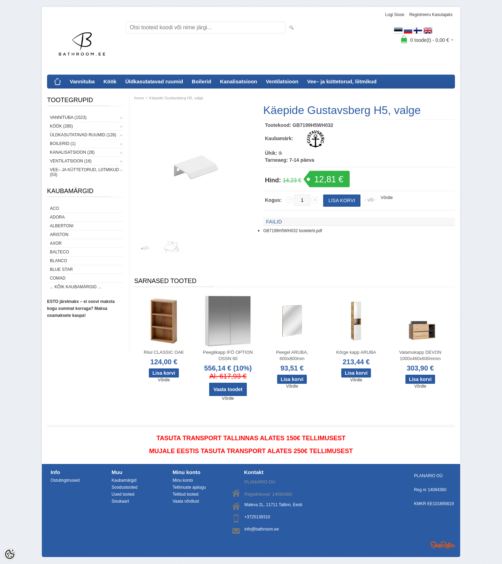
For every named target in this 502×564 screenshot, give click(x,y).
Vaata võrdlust (186, 501)
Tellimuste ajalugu (189, 487)
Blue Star (61, 269)
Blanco (58, 260)
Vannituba (82, 81)
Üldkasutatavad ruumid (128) (83, 134)
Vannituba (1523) (68, 117)
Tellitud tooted (185, 494)
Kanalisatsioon (238, 81)
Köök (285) (61, 126)
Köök (110, 81)
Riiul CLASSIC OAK (164, 352)
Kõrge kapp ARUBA (356, 352)
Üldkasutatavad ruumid (154, 81)
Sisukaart (120, 501)
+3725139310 (257, 517)
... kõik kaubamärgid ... (75, 286)
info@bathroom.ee (261, 529)
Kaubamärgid (124, 480)
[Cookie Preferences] (9, 554)
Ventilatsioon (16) (71, 161)
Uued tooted (123, 494)
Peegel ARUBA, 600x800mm (292, 355)
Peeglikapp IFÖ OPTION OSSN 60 (228, 355)
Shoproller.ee (443, 544)
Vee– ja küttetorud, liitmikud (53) (84, 172)
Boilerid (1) (63, 143)
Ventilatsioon (282, 81)
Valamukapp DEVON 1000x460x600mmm (420, 355)
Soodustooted (124, 487)
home (139, 98)
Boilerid (201, 81)
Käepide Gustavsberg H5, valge (176, 98)
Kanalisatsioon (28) (72, 152)
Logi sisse (394, 14)
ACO (54, 208)
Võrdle (387, 197)
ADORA (57, 217)
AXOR (56, 243)
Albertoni (62, 225)
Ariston (59, 234)
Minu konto (183, 480)
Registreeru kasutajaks (430, 14)
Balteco (59, 252)
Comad (58, 278)
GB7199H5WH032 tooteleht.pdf (292, 230)
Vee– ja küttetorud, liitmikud (341, 81)
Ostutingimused (65, 480)
